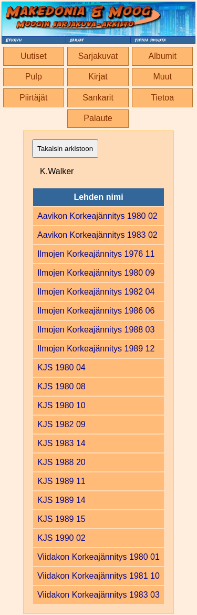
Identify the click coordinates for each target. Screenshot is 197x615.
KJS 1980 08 (61, 386)
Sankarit (97, 97)
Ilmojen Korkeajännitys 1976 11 (95, 253)
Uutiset (33, 56)
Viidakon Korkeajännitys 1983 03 (98, 594)
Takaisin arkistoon (65, 149)
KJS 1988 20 (61, 462)
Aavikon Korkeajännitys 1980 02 (97, 215)
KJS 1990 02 (61, 537)
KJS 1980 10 (61, 405)
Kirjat (97, 76)
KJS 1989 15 (61, 519)
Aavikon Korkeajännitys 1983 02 (97, 234)
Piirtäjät (33, 97)
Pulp (33, 76)
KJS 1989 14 (61, 500)
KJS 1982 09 (61, 424)
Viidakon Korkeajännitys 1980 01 (98, 556)
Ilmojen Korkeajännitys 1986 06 (95, 310)
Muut (162, 76)
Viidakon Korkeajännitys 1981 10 (98, 575)
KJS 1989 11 (61, 481)
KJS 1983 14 (61, 443)
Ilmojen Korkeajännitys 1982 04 (95, 291)
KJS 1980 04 (61, 367)
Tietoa (162, 97)
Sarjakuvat (98, 56)
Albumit (163, 56)
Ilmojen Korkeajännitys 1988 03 (95, 329)
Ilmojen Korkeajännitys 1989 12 (95, 348)
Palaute (98, 118)
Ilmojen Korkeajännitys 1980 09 (95, 272)
